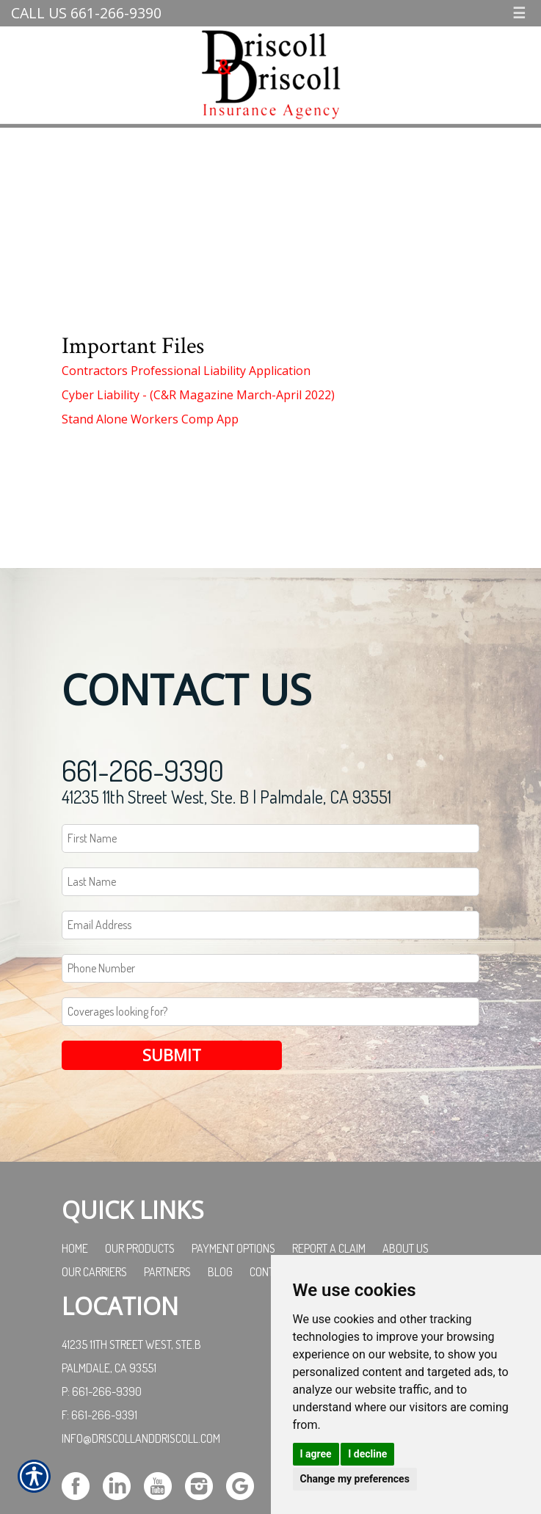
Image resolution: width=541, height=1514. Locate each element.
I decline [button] (367, 1454)
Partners (167, 1271)
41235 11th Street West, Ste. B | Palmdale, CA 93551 (226, 796)
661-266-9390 (143, 770)
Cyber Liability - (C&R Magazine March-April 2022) (198, 395)
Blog (220, 1271)
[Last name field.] (270, 881)
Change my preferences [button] (355, 1479)
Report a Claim (329, 1248)
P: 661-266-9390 (102, 1391)
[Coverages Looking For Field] (270, 1011)
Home (75, 1248)
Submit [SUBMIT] (171, 1055)
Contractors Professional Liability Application (186, 371)
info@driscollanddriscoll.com (141, 1438)
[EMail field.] (270, 925)
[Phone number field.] (270, 968)
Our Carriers (94, 1271)
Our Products (140, 1248)
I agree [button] (316, 1454)
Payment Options (233, 1248)
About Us (405, 1248)
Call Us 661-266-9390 (86, 13)
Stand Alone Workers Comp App (150, 419)
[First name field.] (270, 838)
